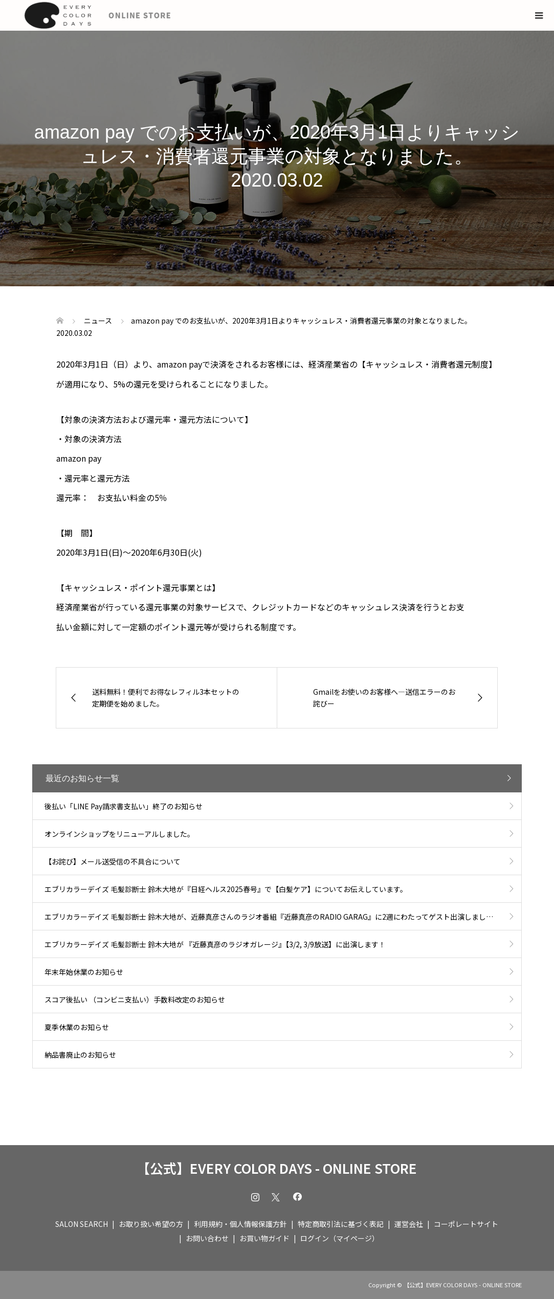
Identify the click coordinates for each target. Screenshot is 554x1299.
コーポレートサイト (466, 1224)
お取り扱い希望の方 (151, 1224)
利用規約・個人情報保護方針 (240, 1224)
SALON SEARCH (81, 1224)
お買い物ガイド (264, 1238)
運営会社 (408, 1224)
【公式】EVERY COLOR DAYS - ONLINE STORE (277, 1168)
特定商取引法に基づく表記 (341, 1224)
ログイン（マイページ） (339, 1238)
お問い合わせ (207, 1238)
